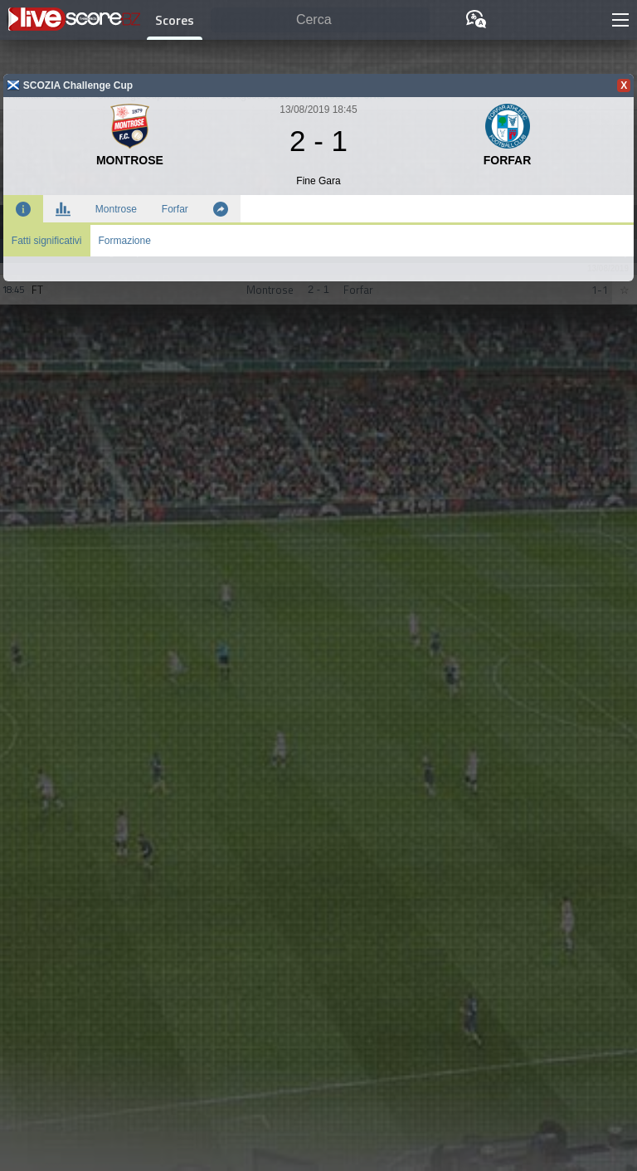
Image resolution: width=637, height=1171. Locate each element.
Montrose (116, 209)
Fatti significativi (47, 240)
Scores (174, 20)
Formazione (125, 240)
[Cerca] (320, 20)
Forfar (175, 209)
